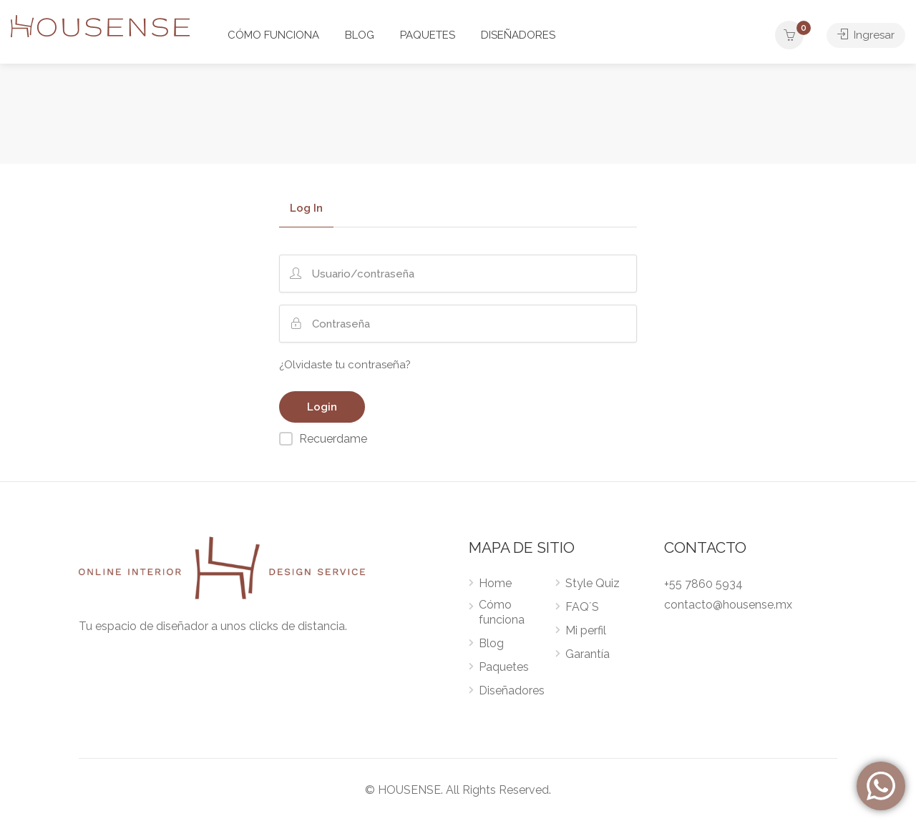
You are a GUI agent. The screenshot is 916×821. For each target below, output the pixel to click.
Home (495, 583)
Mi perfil (585, 630)
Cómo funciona (502, 612)
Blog (491, 643)
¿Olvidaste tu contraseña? (345, 364)
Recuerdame (333, 439)
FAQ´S (582, 607)
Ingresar (866, 35)
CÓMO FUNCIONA (273, 35)
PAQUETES (427, 35)
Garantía (587, 654)
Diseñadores (512, 690)
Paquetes (504, 667)
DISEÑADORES (518, 35)
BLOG (359, 35)
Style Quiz (592, 583)
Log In (306, 209)
